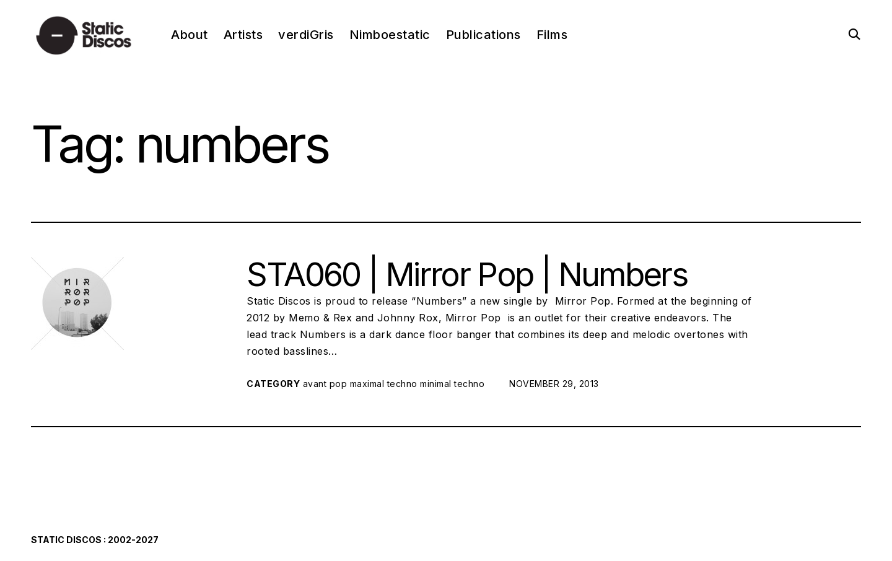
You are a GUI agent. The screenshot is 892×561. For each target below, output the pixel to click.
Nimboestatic (390, 34)
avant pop (325, 383)
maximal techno (384, 383)
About (189, 34)
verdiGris (306, 34)
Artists (243, 34)
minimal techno (452, 383)
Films (552, 34)
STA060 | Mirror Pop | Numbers (467, 274)
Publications (483, 34)
